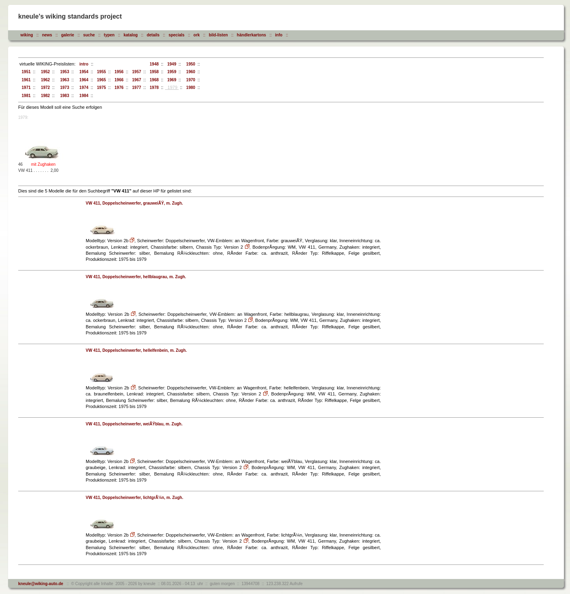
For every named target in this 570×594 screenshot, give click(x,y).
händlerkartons (251, 35)
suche (89, 35)
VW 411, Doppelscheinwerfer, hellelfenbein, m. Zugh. (136, 350)
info (278, 35)
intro (83, 64)
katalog (131, 35)
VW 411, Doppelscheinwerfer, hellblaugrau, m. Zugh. (136, 277)
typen (109, 35)
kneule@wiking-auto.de (40, 583)
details (153, 35)
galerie (67, 35)
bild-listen (218, 35)
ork (197, 35)
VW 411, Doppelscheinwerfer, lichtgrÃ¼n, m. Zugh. (134, 497)
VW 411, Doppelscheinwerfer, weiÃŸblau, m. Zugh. (134, 424)
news (47, 35)
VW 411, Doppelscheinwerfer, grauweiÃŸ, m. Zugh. (134, 203)
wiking (27, 35)
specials (176, 35)
